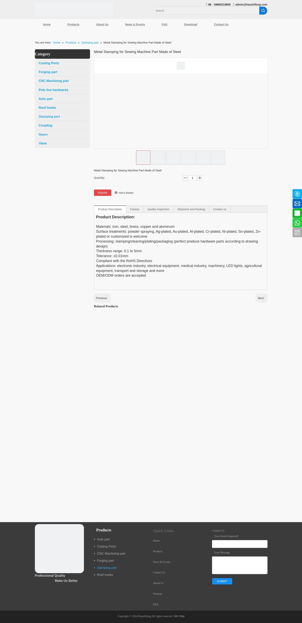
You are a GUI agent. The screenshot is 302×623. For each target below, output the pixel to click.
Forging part (105, 560)
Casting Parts (106, 546)
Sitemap (157, 593)
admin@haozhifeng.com (251, 4)
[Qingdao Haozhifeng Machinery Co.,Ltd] (74, 9)
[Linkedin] (5, 202)
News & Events (135, 24)
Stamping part (107, 567)
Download (190, 24)
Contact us (219, 209)
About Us (102, 24)
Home (47, 24)
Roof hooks (105, 575)
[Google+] (5, 213)
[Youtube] (5, 223)
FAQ (164, 24)
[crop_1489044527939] (59, 548)
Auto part (103, 539)
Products (73, 24)
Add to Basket (126, 193)
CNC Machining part (111, 553)
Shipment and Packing (191, 209)
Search (263, 11)
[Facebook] (5, 192)
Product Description (110, 209)
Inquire (103, 192)
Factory (134, 209)
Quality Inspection (158, 209)
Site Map (179, 616)
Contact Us (221, 24)
